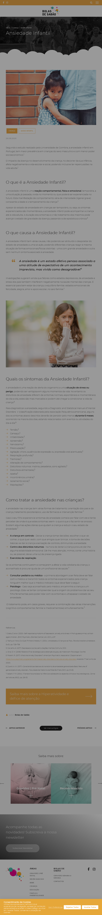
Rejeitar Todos (72, 907)
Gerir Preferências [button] (55, 907)
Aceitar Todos (90, 907)
